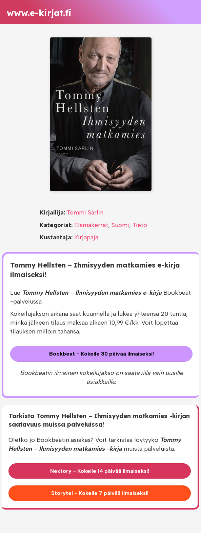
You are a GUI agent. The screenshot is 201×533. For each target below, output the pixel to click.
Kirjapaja (86, 237)
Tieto (140, 225)
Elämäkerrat (91, 225)
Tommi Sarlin (85, 212)
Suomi (120, 225)
